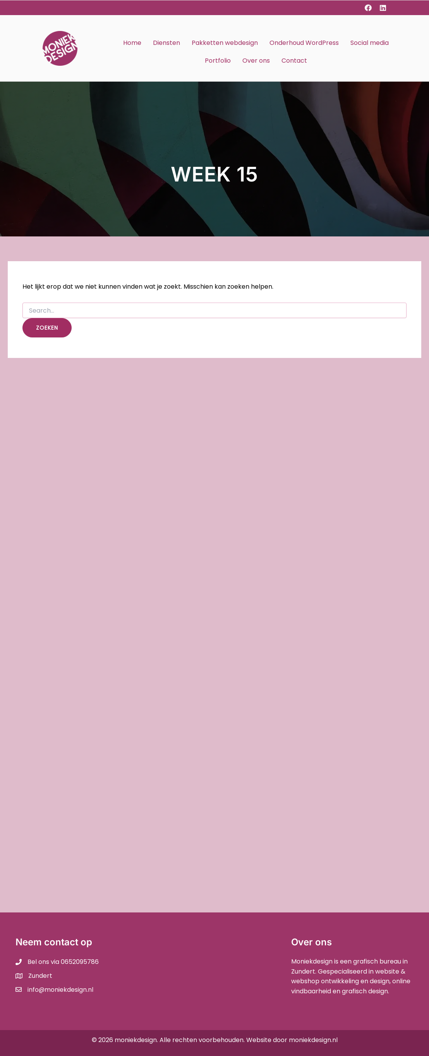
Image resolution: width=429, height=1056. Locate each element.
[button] (368, 7)
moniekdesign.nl (313, 1039)
